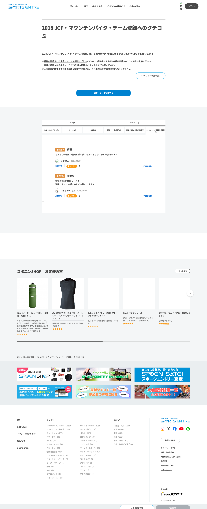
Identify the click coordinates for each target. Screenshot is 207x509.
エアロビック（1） (54, 470)
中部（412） (119, 429)
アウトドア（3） (87, 459)
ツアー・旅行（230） (88, 425)
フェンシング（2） (87, 463)
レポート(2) (134, 119)
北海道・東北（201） (122, 422)
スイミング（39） (87, 440)
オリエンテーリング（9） (90, 448)
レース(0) (72, 126)
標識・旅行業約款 (167, 448)
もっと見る (182, 267)
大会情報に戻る (137, 504)
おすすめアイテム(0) (51, 126)
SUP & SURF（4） (87, 455)
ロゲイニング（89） (88, 433)
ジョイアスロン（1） (55, 474)
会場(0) (93, 126)
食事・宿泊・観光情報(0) (134, 126)
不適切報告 (147, 162)
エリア (86, 1)
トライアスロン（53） (89, 437)
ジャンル (75, 1)
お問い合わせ (170, 436)
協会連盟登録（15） (54, 448)
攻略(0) (72, 119)
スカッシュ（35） (53, 444)
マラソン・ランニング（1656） (59, 422)
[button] (190, 289)
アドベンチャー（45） (55, 440)
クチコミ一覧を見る (150, 71)
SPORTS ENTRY (175, 416)
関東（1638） (119, 425)
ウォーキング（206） (55, 429)
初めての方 (99, 1)
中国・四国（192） (121, 437)
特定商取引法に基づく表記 (170, 453)
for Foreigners (166, 466)
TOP (18, 353)
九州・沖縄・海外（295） (124, 440)
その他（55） (51, 437)
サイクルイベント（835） (90, 422)
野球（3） (50, 463)
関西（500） (119, 433)
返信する (59, 162)
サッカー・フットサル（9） (57, 451)
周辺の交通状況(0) (114, 126)
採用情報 (164, 457)
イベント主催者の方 (117, 1)
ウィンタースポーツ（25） (91, 444)
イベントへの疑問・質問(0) (155, 127)
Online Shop (136, 1)
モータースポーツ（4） (55, 459)
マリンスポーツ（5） (88, 451)
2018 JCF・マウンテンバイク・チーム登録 (54, 353)
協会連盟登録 (28, 353)
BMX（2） (50, 466)
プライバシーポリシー (169, 444)
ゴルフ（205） (86, 429)
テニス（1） (85, 466)
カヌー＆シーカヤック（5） (57, 455)
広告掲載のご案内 (167, 461)
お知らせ (21, 437)
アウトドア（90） (53, 433)
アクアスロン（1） (87, 470)
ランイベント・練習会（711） (58, 425)
